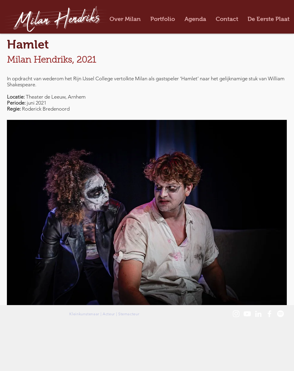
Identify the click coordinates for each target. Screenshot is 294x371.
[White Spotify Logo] (280, 313)
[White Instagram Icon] (236, 313)
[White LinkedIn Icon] (258, 313)
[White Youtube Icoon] (247, 313)
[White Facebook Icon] (269, 313)
